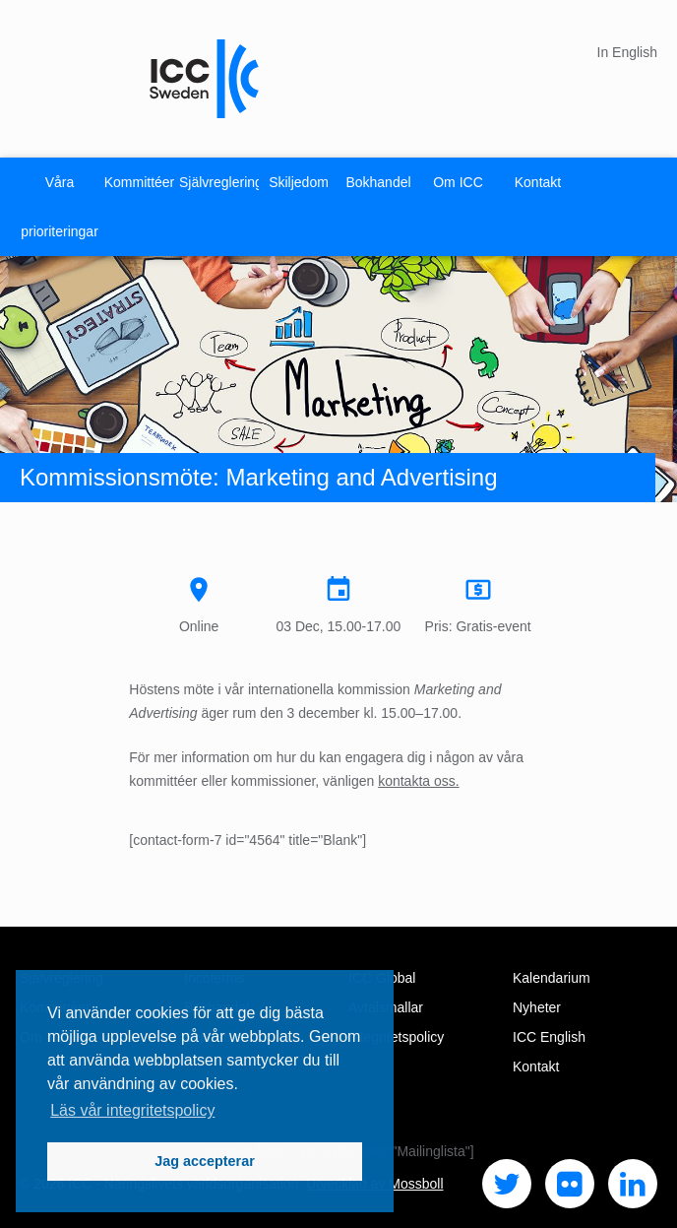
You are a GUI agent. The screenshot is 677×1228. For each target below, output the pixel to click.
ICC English (549, 1037)
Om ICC (458, 182)
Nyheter (537, 1007)
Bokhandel (377, 182)
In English (627, 52)
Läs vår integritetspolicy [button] (132, 1110)
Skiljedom (299, 182)
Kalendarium (551, 978)
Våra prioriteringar (59, 206)
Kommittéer (139, 182)
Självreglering (219, 182)
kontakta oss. (419, 781)
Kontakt (538, 182)
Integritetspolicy (396, 1037)
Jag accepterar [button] (204, 1161)
